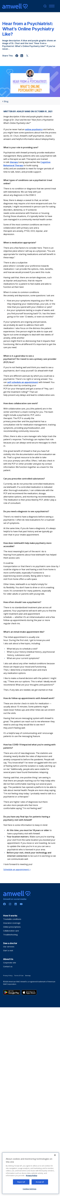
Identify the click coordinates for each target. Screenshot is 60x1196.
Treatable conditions (12, 919)
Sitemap (28, 975)
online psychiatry (33, 129)
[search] (45, 6)
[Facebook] (4, 904)
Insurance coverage (11, 923)
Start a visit (8, 950)
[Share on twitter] (27, 55)
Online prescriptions (12, 927)
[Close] (55, 1167)
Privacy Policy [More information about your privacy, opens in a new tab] (31, 1187)
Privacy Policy (8, 975)
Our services (8, 946)
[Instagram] (10, 904)
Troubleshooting (10, 934)
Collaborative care (11, 930)
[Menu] (51, 6)
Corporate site (9, 962)
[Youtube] (21, 904)
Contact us (7, 966)
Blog (5, 101)
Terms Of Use (18, 975)
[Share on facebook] (16, 55)
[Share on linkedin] (22, 55)
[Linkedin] (15, 904)
